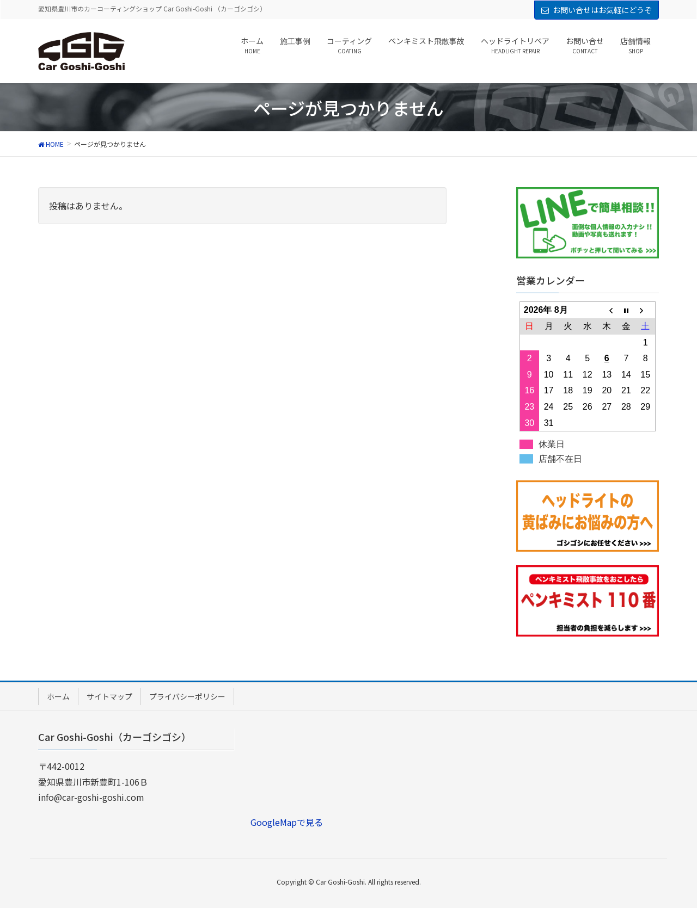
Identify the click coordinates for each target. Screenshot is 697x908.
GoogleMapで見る (286, 822)
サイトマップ (109, 696)
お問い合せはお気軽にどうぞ (602, 9)
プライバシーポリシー (187, 696)
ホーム (58, 696)
